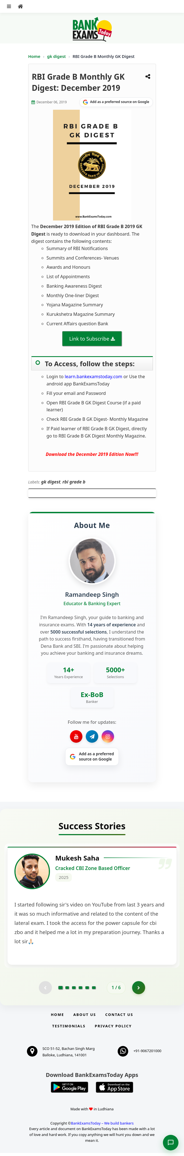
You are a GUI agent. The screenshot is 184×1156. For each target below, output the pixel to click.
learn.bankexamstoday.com (93, 376)
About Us (84, 1017)
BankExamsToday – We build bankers (102, 1125)
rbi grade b (73, 482)
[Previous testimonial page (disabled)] (45, 990)
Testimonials (68, 1029)
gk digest (57, 56)
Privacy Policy (113, 1029)
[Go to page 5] (87, 990)
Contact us (119, 1017)
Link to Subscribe (89, 338)
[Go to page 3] (74, 990)
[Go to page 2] (67, 990)
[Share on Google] (116, 102)
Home (34, 56)
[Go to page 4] (80, 990)
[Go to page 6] (94, 990)
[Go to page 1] (60, 990)
